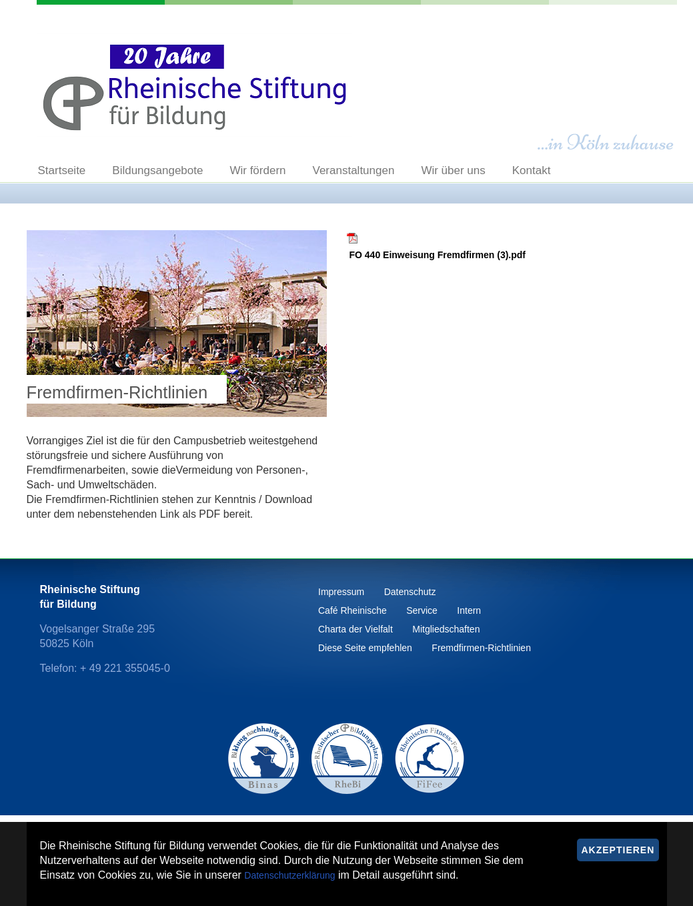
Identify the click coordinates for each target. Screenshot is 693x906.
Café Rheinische (352, 610)
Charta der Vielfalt (355, 629)
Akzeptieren (618, 850)
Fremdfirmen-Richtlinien (481, 647)
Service (422, 610)
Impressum (341, 591)
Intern (469, 610)
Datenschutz (410, 591)
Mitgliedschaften (446, 629)
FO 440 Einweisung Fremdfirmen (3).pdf (438, 255)
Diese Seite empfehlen (365, 647)
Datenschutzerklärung (289, 875)
